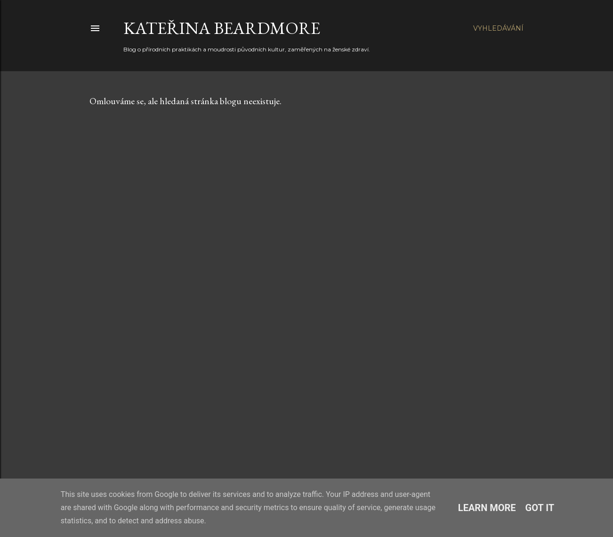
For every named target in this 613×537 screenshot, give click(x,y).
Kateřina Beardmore (221, 28)
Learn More (487, 507)
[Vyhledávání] (498, 28)
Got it (540, 507)
